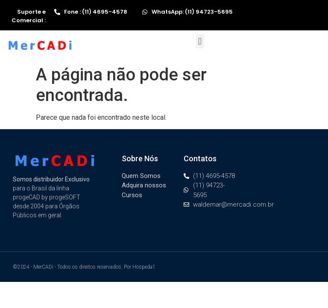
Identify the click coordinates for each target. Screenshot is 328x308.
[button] (200, 41)
